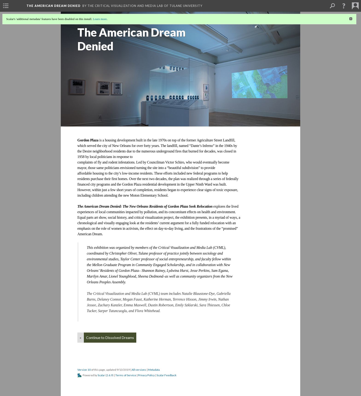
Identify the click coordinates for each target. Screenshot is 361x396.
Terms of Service (125, 375)
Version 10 (84, 369)
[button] (343, 5)
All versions (139, 369)
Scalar (101, 375)
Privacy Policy (146, 375)
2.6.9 (109, 375)
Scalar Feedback (166, 375)
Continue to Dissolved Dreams (110, 337)
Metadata (154, 369)
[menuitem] (6, 5)
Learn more (100, 19)
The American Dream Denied (53, 6)
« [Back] (80, 337)
